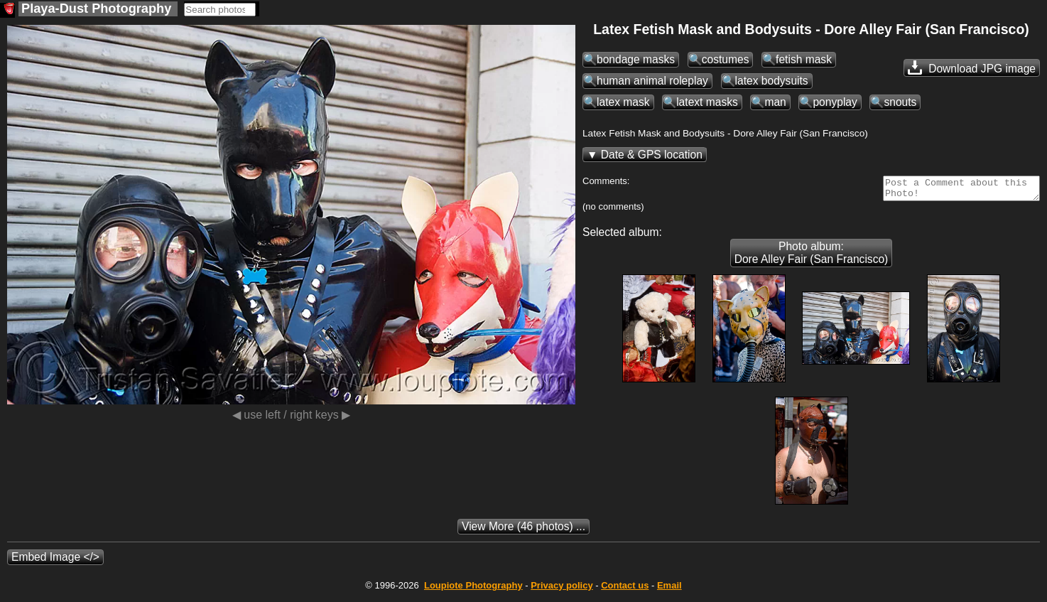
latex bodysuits (771, 81)
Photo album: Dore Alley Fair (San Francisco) (811, 256)
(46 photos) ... (523, 531)
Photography (473, 589)
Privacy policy (561, 589)
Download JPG (972, 67)
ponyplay (835, 102)
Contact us (625, 589)
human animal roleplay (652, 81)
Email (669, 589)
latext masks (707, 102)
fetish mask (804, 59)
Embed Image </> (55, 561)
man (775, 102)
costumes (725, 59)
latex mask (623, 102)
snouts (900, 102)
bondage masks (636, 59)
